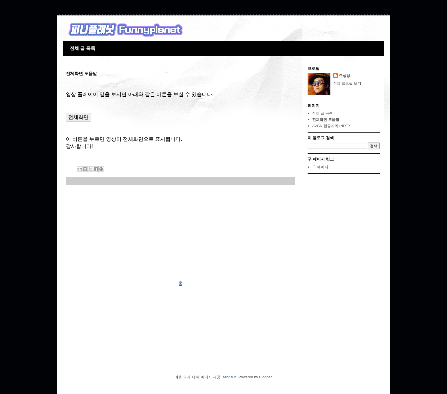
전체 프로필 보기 (347, 83)
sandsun (229, 377)
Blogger (265, 377)
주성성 (344, 76)
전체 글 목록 (82, 48)
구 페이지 (320, 167)
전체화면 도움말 (325, 119)
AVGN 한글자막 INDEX (331, 126)
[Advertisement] (180, 233)
